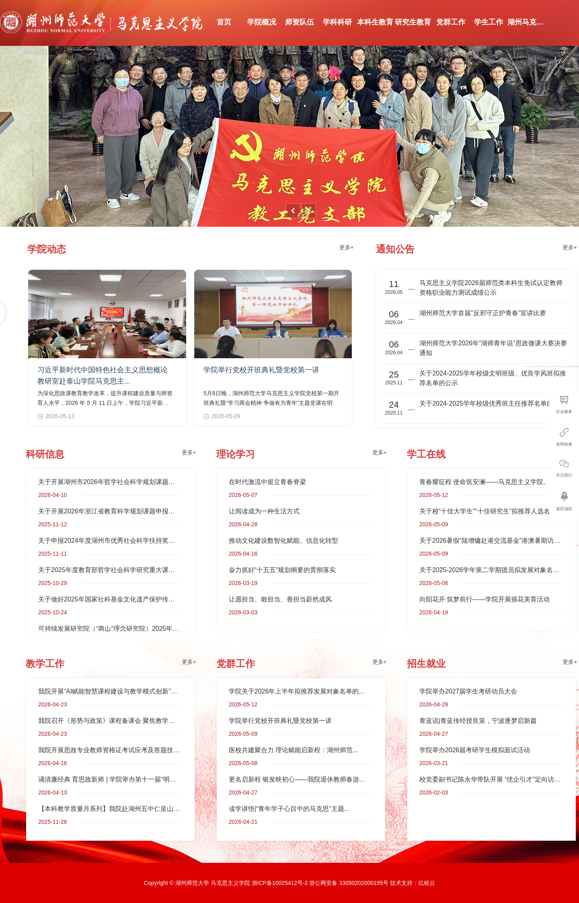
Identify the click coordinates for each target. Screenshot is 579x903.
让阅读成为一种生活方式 (264, 511)
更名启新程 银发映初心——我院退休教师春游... (297, 779)
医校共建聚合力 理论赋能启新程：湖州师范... (293, 750)
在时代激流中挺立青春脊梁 (267, 481)
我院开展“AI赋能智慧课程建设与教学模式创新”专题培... (109, 691)
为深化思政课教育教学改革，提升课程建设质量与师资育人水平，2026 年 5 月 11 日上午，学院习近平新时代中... (104, 403)
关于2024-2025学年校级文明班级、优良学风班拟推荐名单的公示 (492, 378)
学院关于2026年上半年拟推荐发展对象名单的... (296, 691)
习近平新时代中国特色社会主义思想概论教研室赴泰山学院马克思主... (102, 375)
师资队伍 (299, 22)
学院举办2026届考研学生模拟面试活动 (474, 750)
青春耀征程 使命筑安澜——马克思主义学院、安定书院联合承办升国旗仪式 (490, 481)
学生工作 (488, 22)
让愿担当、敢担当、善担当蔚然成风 (280, 599)
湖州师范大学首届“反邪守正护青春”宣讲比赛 (482, 313)
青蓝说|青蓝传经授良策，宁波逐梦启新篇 (478, 720)
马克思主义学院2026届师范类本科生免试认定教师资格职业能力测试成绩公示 (491, 287)
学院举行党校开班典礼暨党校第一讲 (261, 370)
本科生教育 (375, 22)
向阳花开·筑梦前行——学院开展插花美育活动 (484, 599)
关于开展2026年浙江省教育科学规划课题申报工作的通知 (109, 511)
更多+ (346, 247)
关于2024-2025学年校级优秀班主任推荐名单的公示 (492, 403)
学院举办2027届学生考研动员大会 (468, 691)
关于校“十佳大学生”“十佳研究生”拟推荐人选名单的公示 (490, 511)
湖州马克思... (526, 22)
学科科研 (337, 22)
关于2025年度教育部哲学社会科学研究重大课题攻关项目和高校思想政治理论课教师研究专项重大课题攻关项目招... (109, 569)
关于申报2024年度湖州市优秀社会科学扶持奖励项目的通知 (109, 540)
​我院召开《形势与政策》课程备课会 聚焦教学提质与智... (109, 720)
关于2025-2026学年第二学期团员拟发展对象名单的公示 (490, 569)
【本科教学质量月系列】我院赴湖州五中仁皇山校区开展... (109, 808)
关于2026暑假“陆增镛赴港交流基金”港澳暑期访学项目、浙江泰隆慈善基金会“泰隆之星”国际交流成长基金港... (490, 540)
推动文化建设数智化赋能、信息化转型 (283, 540)
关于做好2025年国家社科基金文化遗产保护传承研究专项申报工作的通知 (109, 599)
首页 (224, 22)
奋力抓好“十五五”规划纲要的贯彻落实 (282, 569)
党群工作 (450, 22)
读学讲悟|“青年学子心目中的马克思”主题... (289, 808)
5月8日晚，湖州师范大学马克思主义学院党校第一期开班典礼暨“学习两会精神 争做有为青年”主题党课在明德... (271, 403)
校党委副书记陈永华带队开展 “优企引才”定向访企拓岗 (490, 779)
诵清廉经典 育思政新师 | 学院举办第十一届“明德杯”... (109, 779)
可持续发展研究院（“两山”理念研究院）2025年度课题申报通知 (109, 628)
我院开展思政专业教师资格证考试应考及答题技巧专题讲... (109, 750)
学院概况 (261, 22)
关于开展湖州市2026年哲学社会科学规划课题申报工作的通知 (109, 481)
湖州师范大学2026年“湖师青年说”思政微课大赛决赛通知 (493, 348)
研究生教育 (413, 22)
